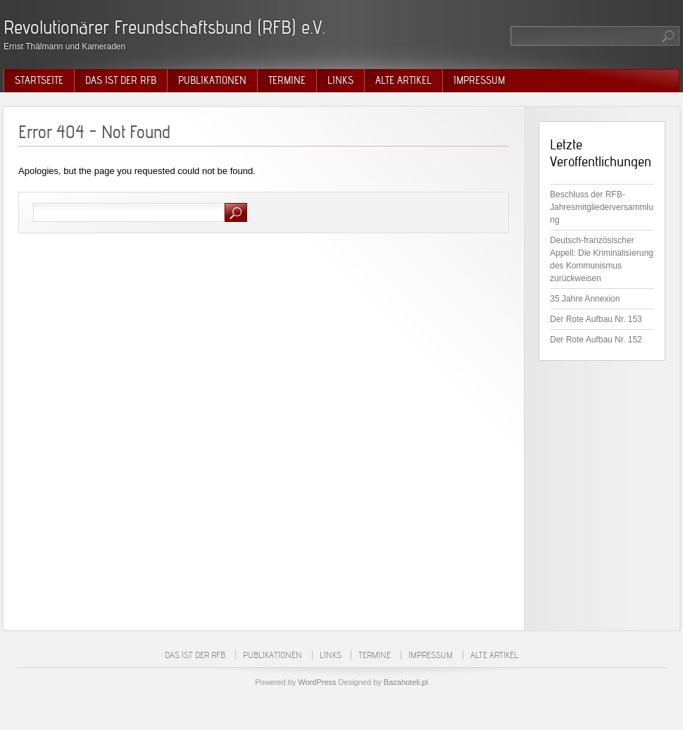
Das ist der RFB (120, 80)
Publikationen (212, 80)
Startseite (39, 80)
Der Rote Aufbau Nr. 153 (596, 319)
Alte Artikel (403, 80)
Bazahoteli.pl (406, 682)
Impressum (479, 80)
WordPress (317, 682)
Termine (287, 80)
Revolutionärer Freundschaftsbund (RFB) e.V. (164, 27)
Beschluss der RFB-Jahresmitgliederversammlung (601, 207)
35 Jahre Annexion (585, 299)
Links (340, 80)
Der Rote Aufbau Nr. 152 (596, 340)
